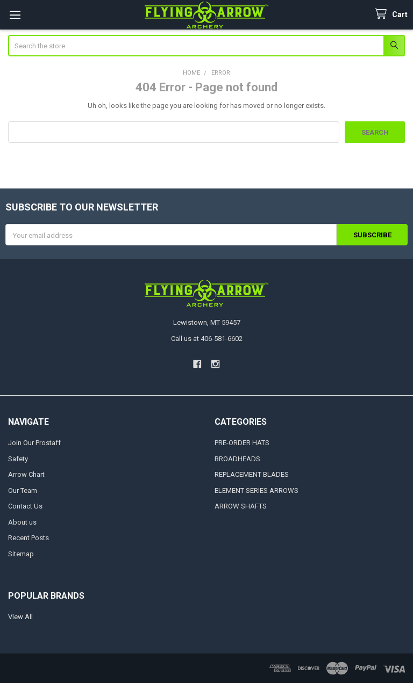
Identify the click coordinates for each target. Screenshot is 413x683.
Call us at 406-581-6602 (207, 339)
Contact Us (25, 506)
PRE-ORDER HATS (242, 443)
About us (22, 522)
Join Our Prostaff (34, 443)
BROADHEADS (237, 459)
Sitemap (21, 554)
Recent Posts (28, 538)
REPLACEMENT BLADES (252, 474)
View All (20, 617)
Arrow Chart (26, 474)
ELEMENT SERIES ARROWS (256, 490)
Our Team (22, 490)
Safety (18, 459)
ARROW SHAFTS (241, 506)
